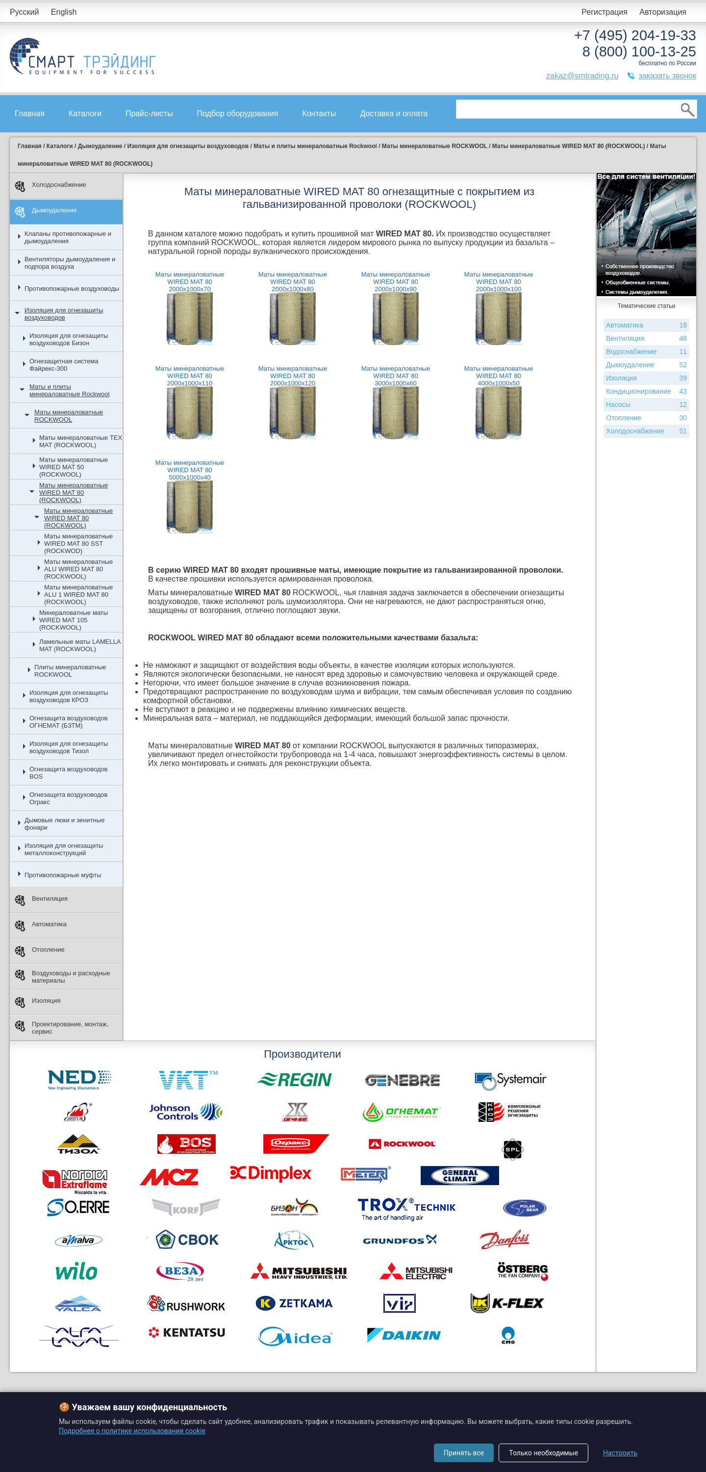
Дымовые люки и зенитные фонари (64, 823)
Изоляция (37, 1002)
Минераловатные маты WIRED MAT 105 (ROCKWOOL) (73, 620)
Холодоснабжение (50, 186)
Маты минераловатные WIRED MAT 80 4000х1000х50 (498, 376)
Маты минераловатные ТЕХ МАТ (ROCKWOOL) (80, 441)
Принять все (464, 1453)
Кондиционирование (646, 391)
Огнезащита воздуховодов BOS (68, 772)
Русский (24, 12)
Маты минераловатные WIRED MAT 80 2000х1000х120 (292, 376)
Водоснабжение (646, 351)
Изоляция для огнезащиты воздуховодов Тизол (68, 747)
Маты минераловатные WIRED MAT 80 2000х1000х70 (189, 282)
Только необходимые (543, 1453)
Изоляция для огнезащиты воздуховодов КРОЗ (68, 696)
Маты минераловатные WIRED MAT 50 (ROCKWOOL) (73, 467)
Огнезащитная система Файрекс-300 (64, 364)
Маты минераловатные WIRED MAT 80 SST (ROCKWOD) (78, 544)
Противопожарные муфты (63, 875)
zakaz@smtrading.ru (582, 76)
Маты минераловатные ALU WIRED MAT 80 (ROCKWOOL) (78, 569)
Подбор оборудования (237, 113)
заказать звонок (667, 76)
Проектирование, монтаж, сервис (61, 1027)
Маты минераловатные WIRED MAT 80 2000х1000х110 (189, 376)
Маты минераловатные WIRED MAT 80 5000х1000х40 (189, 470)
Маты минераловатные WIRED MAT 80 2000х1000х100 (498, 282)
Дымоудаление (46, 212)
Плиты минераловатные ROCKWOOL (70, 670)
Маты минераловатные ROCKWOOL (68, 415)
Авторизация (662, 12)
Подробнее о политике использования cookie (132, 1431)
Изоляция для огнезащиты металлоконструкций (64, 849)
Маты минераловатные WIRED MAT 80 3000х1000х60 (395, 376)
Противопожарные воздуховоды (72, 288)
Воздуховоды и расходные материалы (62, 976)
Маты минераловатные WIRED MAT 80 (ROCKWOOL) (73, 493)
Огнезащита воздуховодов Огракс (68, 798)
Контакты (319, 113)
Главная (30, 113)
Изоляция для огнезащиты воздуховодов (64, 313)
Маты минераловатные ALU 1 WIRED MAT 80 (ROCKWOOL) (78, 595)
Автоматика (41, 926)
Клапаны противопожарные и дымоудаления (68, 237)
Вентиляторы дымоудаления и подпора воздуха (70, 262)
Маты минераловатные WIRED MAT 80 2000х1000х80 (292, 282)
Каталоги (85, 113)
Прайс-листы (149, 113)
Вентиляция (41, 900)
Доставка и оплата (394, 113)
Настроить (620, 1453)
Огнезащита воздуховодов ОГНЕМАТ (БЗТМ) (68, 721)
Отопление (40, 951)
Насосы (646, 404)
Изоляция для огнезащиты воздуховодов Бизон (68, 339)
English (63, 12)
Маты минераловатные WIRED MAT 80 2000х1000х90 (395, 282)
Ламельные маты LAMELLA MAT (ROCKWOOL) (80, 645)
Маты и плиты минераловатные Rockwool (69, 390)
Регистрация (604, 12)
